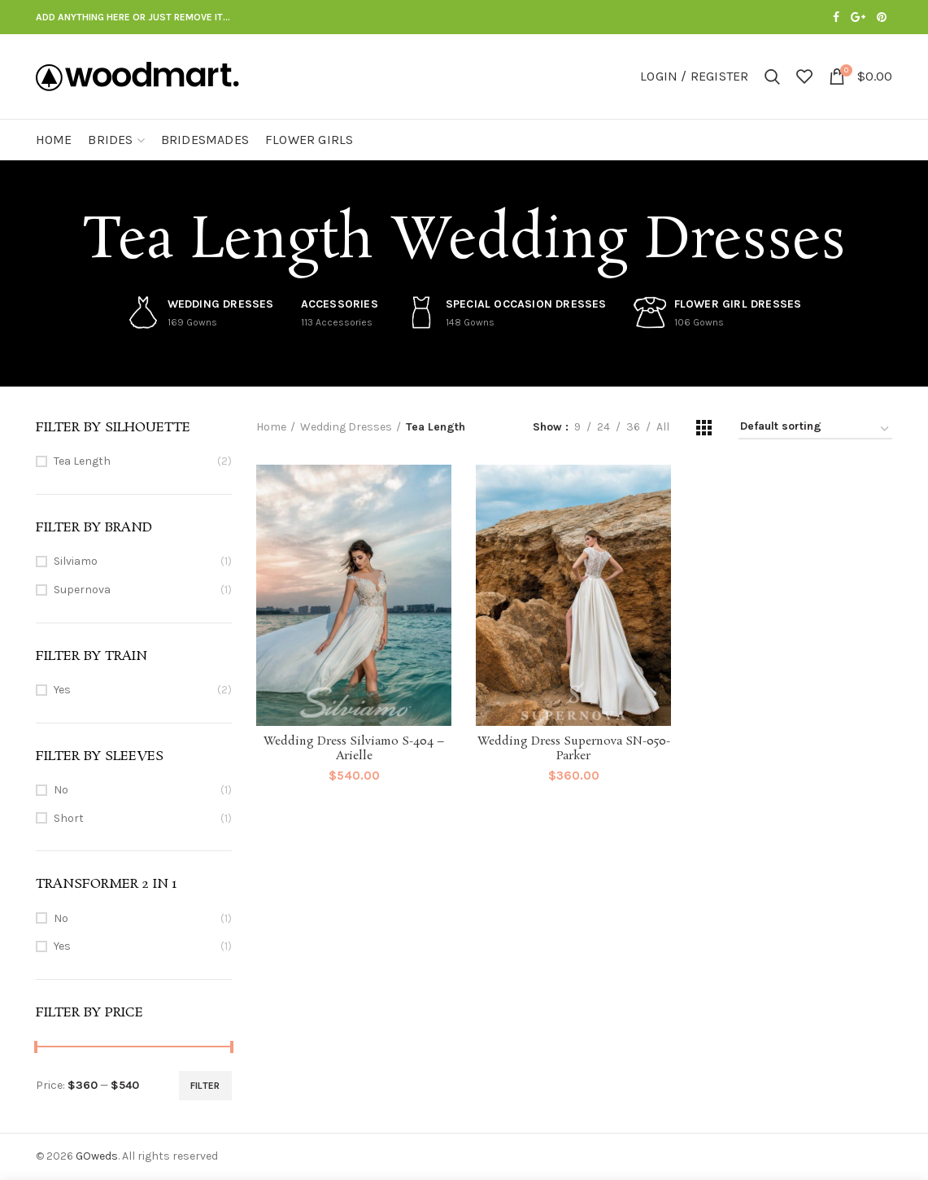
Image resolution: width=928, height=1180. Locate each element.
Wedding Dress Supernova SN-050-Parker (573, 748)
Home (271, 427)
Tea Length (82, 461)
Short (69, 818)
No (61, 790)
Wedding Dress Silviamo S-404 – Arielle (354, 748)
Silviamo (76, 561)
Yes (62, 690)
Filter (205, 1085)
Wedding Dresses (346, 427)
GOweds (97, 1156)
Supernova (82, 590)
